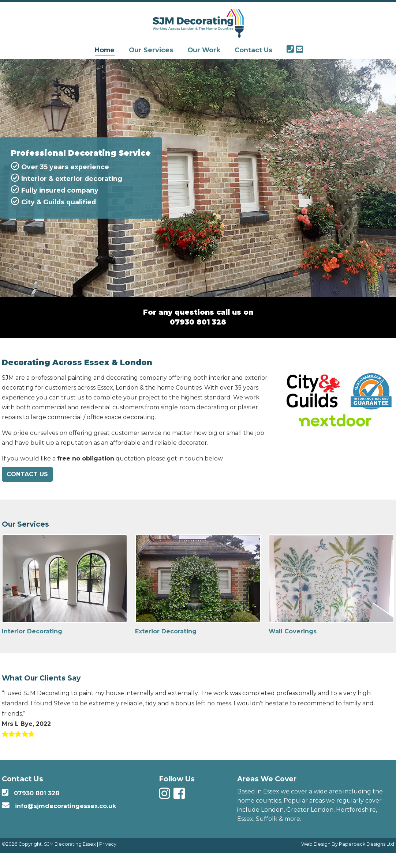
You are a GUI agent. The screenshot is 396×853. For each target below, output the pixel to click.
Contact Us (253, 50)
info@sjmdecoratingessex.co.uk (65, 806)
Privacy (107, 844)
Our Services (151, 50)
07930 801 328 (198, 322)
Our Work (203, 50)
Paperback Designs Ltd (366, 844)
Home (105, 50)
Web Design (315, 844)
